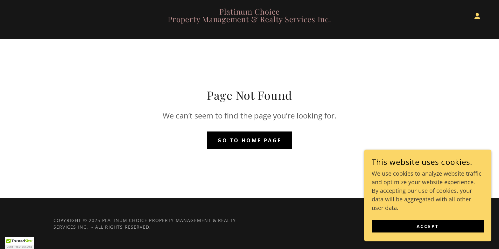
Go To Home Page (249, 140)
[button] (477, 16)
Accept (428, 226)
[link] (249, 20)
